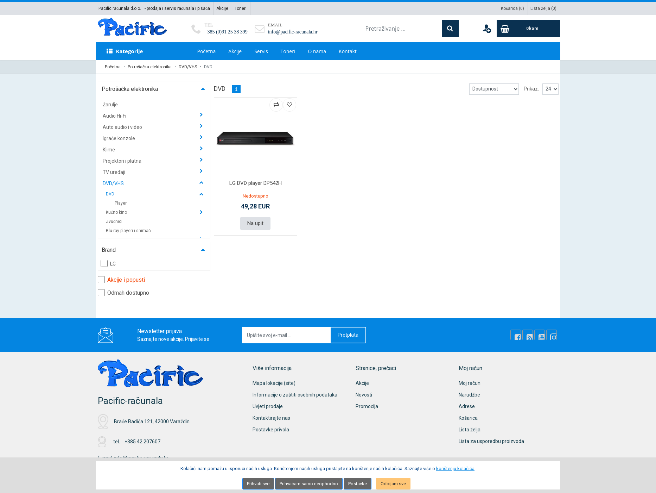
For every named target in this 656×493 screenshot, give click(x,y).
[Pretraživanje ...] (401, 28)
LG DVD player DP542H (255, 183)
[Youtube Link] (539, 335)
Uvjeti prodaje (268, 406)
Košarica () (512, 8)
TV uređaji (114, 172)
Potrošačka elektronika (150, 66)
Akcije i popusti (121, 279)
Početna (206, 51)
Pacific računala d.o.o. (119, 8)
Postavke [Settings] (357, 483)
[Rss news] (527, 335)
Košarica (468, 418)
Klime (109, 149)
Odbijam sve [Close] (393, 483)
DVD (110, 194)
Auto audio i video (123, 127)
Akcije (222, 8)
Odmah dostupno (123, 292)
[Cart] (528, 28)
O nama (317, 51)
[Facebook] (515, 335)
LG (108, 263)
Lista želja (469, 429)
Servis (261, 51)
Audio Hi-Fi (115, 116)
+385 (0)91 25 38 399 (226, 32)
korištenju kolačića (455, 468)
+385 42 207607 (142, 441)
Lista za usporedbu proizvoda (491, 441)
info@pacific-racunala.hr (293, 32)
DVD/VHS (188, 66)
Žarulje (110, 104)
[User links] (486, 28)
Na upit (255, 223)
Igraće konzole (119, 138)
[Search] (450, 28)
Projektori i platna (122, 161)
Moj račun (469, 383)
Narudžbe (469, 395)
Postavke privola (271, 429)
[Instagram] (551, 335)
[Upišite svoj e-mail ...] (287, 335)
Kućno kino (117, 212)
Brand (109, 249)
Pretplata (348, 335)
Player (121, 203)
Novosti (364, 395)
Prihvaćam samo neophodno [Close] (309, 483)
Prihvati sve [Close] (258, 483)
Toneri (241, 8)
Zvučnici (114, 221)
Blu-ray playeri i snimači (129, 230)
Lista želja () (543, 8)
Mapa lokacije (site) (274, 383)
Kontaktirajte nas (271, 418)
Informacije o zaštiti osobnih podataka (295, 395)
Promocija (367, 406)
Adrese (467, 406)
